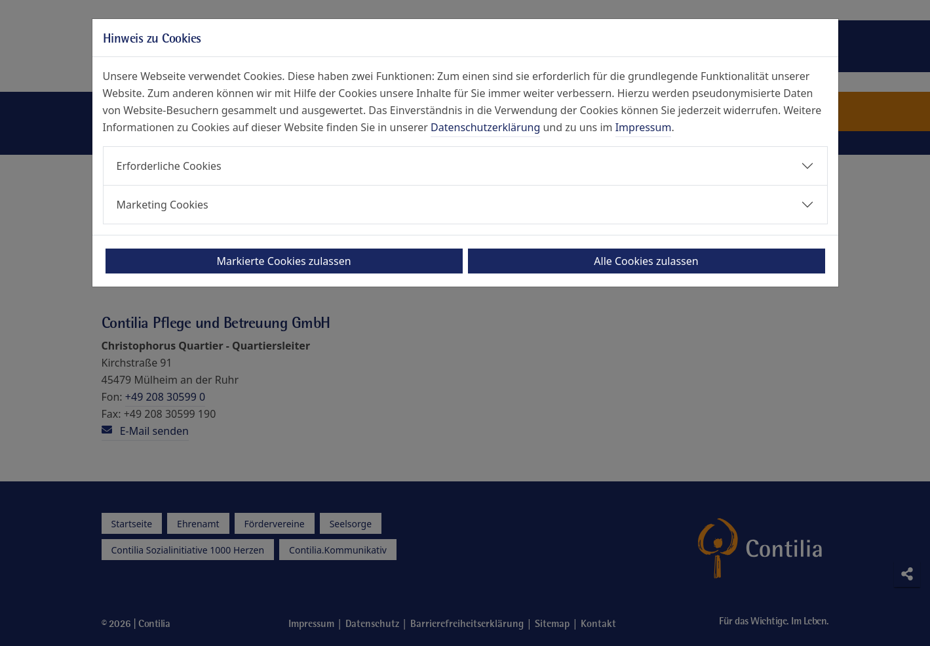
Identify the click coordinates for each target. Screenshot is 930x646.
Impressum (643, 127)
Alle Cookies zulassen (646, 261)
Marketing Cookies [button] (162, 204)
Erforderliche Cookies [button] (169, 166)
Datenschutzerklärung (485, 127)
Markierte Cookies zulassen (283, 261)
